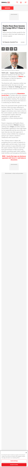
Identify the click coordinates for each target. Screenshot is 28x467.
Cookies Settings (14, 460)
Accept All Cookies (14, 464)
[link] (3, 49)
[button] (26, 2)
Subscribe (7, 8)
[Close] (26, 452)
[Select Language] (21, 2)
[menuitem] (3, 49)
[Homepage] (5, 2)
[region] (14, 459)
